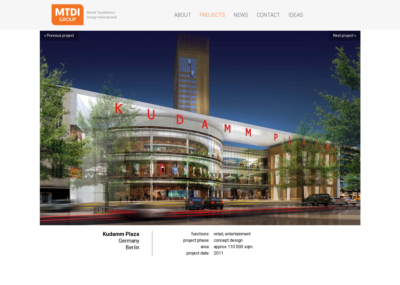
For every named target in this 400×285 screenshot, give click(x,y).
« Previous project (59, 35)
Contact (268, 15)
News (241, 15)
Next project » (344, 35)
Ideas (296, 15)
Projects (212, 15)
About (182, 15)
